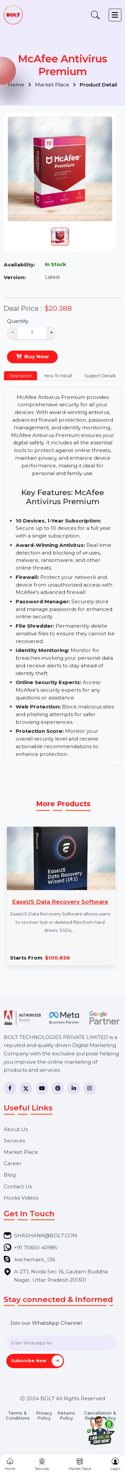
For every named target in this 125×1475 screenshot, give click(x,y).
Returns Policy (66, 1416)
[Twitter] (26, 1088)
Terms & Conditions (18, 1416)
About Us (16, 1129)
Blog (10, 1174)
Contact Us (18, 1186)
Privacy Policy (44, 1416)
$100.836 (57, 958)
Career (13, 1163)
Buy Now (36, 356)
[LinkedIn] (73, 1088)
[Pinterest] (57, 1088)
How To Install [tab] (58, 375)
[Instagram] (89, 1088)
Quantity (17, 321)
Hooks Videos (21, 1197)
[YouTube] (42, 1088)
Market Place (55, 84)
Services (14, 1140)
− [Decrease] (12, 332)
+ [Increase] (51, 332)
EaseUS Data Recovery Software (60, 901)
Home (19, 84)
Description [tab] (20, 375)
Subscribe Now (37, 1360)
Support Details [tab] (100, 375)
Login (115, 1464)
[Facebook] (10, 1088)
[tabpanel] (62, 577)
